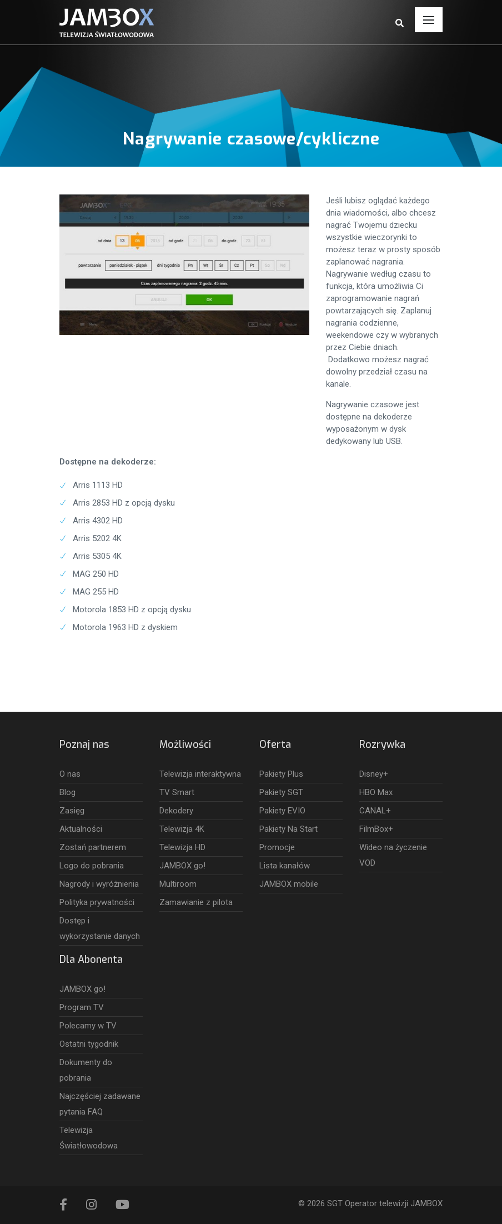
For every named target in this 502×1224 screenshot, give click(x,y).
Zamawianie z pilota (196, 902)
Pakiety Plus (281, 774)
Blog (67, 792)
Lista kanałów (284, 866)
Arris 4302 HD (98, 521)
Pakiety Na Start (288, 829)
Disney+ (373, 774)
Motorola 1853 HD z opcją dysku (132, 609)
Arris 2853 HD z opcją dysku (124, 503)
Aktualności (80, 829)
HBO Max (376, 792)
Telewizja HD (182, 847)
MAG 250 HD (96, 574)
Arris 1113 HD (98, 485)
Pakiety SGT (281, 792)
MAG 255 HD (96, 592)
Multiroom (178, 884)
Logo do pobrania (91, 866)
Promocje (277, 847)
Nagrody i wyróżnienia (99, 884)
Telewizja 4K (181, 829)
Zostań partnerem (92, 847)
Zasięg (71, 811)
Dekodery (176, 811)
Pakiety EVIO (282, 811)
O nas (70, 774)
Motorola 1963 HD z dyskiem (125, 627)
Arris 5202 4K (97, 538)
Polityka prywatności (96, 902)
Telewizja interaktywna (200, 774)
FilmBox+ (376, 829)
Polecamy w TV (88, 1026)
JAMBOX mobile (288, 884)
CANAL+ (375, 811)
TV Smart (176, 792)
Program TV (81, 1007)
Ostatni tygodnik (88, 1044)
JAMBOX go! (182, 866)
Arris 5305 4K (97, 556)
